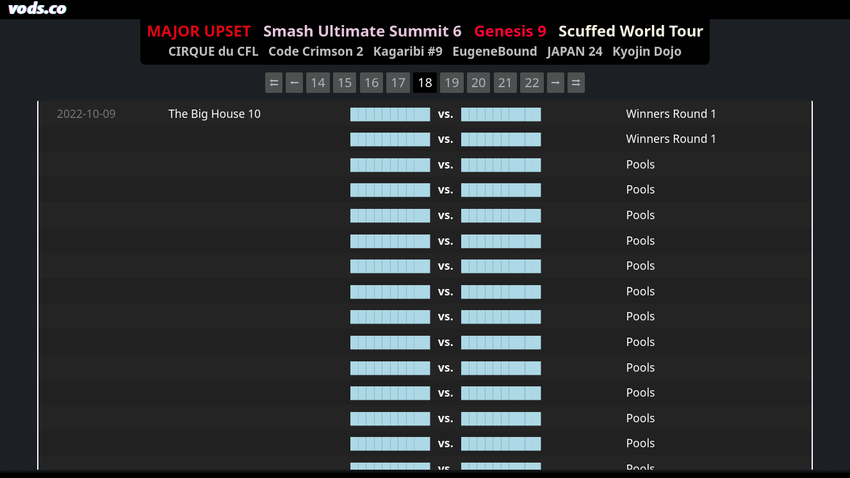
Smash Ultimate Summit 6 (362, 30)
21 (505, 82)
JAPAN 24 (574, 51)
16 (371, 82)
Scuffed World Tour (631, 30)
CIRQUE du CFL (213, 51)
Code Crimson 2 (315, 51)
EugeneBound (494, 51)
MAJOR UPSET (199, 30)
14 (318, 82)
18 (425, 82)
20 (478, 82)
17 (398, 82)
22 (532, 82)
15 (345, 82)
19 (452, 82)
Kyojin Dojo (647, 51)
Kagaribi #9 (408, 51)
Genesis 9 (510, 30)
